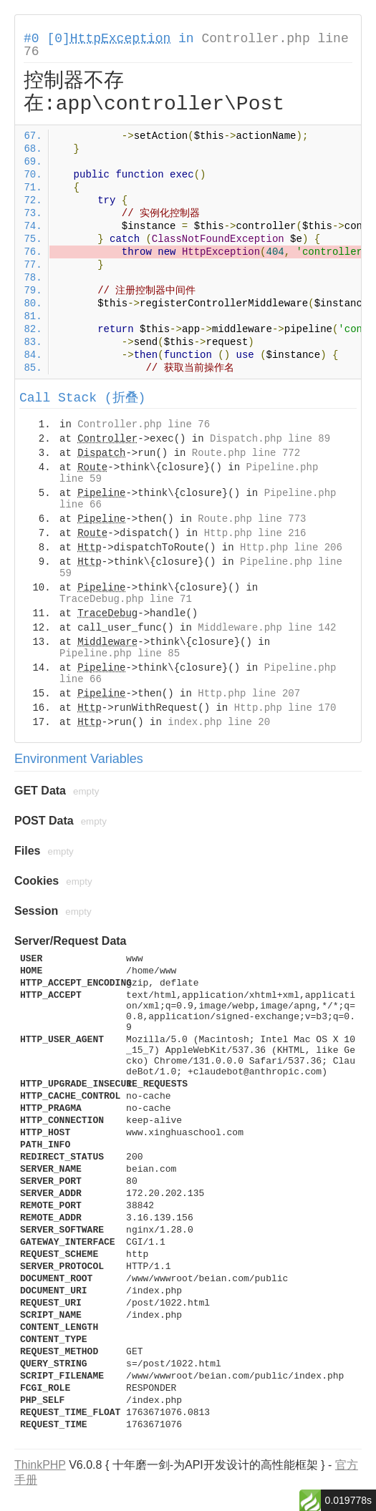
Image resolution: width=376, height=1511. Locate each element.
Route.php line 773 (252, 519)
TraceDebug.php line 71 (125, 599)
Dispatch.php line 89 (270, 438)
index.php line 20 (219, 722)
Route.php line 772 (246, 453)
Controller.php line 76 (143, 424)
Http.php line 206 (291, 547)
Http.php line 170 (285, 708)
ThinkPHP (40, 1465)
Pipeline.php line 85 (119, 653)
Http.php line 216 (255, 533)
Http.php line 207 (249, 693)
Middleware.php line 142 (267, 627)
